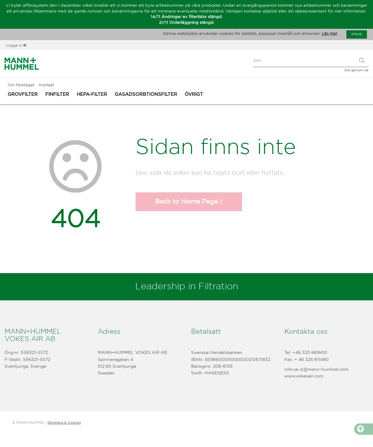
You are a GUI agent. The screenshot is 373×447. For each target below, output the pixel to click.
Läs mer (329, 34)
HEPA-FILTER (92, 94)
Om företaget (21, 85)
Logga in (16, 45)
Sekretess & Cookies (64, 422)
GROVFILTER (23, 94)
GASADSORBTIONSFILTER (146, 94)
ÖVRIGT (194, 94)
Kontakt (46, 85)
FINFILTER (57, 94)
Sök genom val (356, 70)
